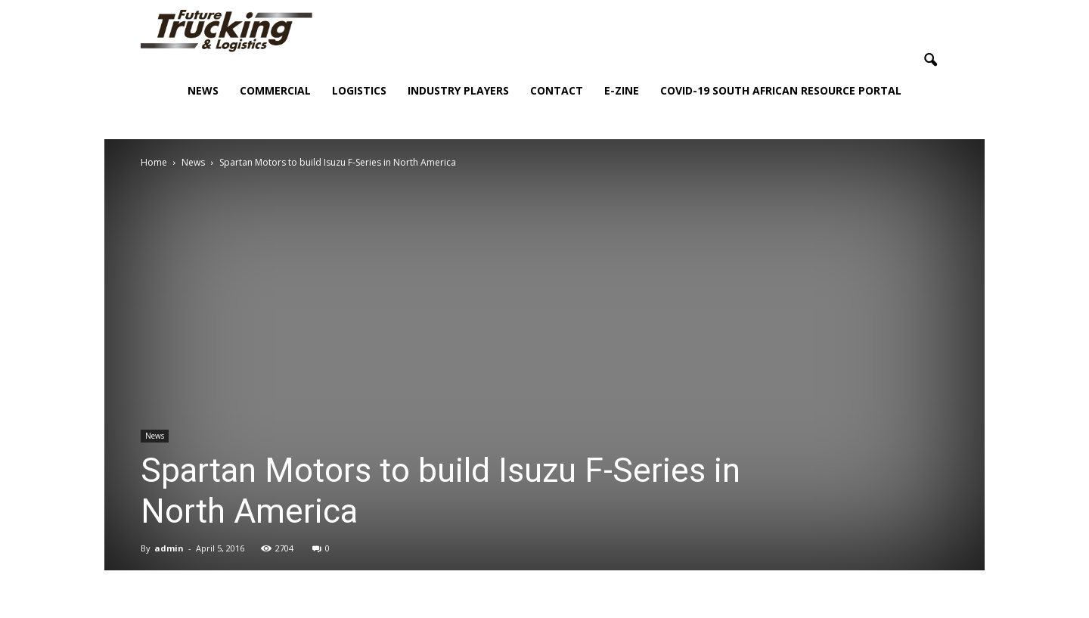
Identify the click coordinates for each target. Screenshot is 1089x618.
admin (169, 548)
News (203, 90)
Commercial (275, 90)
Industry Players (458, 90)
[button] (930, 60)
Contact (556, 90)
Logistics (359, 90)
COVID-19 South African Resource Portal (780, 90)
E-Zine (621, 90)
